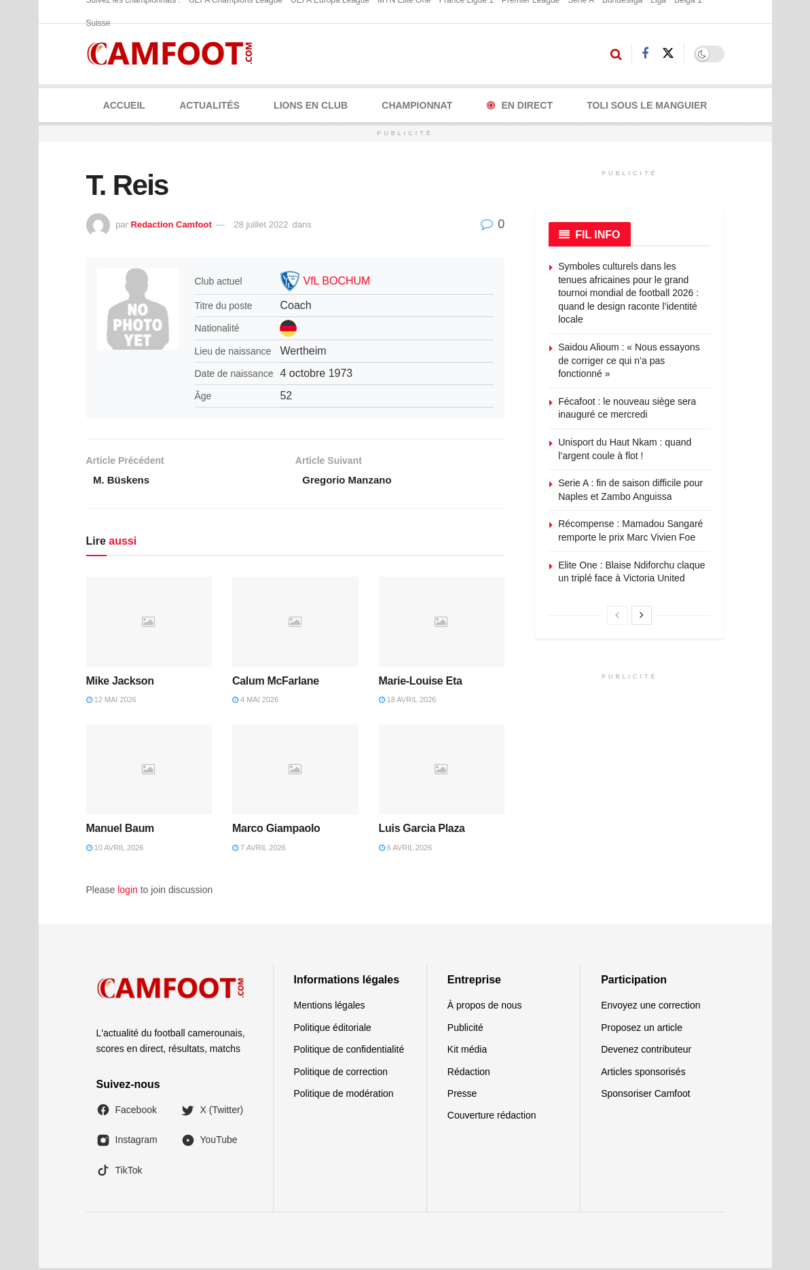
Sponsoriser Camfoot (646, 1095)
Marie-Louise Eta (420, 683)
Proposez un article (641, 1029)
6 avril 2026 (405, 850)
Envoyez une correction (650, 1007)
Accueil (124, 105)
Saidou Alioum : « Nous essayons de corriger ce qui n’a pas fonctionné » (629, 360)
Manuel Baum (120, 830)
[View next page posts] (641, 615)
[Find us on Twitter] (668, 54)
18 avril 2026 (408, 701)
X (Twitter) (212, 1112)
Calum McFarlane (275, 683)
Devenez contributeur (646, 1051)
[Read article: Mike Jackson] (149, 624)
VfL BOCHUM (336, 281)
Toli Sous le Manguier (647, 105)
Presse (462, 1095)
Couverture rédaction (491, 1117)
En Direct (520, 105)
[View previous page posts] (617, 615)
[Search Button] (616, 54)
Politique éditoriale (332, 1029)
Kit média (467, 1051)
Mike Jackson (120, 683)
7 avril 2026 (259, 850)
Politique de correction (341, 1073)
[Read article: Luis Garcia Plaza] (442, 772)
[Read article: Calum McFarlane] (295, 624)
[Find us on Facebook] (645, 54)
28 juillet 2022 (261, 224)
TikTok (119, 1172)
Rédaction (468, 1073)
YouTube (209, 1142)
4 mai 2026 (255, 701)
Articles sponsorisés (643, 1073)
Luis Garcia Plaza (422, 830)
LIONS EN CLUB (311, 105)
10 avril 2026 (115, 850)
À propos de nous (484, 1007)
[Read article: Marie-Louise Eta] (442, 624)
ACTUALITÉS (209, 105)
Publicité (465, 1029)
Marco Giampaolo (276, 830)
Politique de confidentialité (349, 1051)
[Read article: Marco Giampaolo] (295, 772)
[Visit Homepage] (174, 54)
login (127, 891)
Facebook (126, 1112)
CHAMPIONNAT (417, 105)
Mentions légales (329, 1007)
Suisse (98, 23)
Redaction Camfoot (171, 224)
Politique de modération (344, 1095)
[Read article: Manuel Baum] (149, 772)
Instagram (127, 1142)
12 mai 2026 (111, 701)
